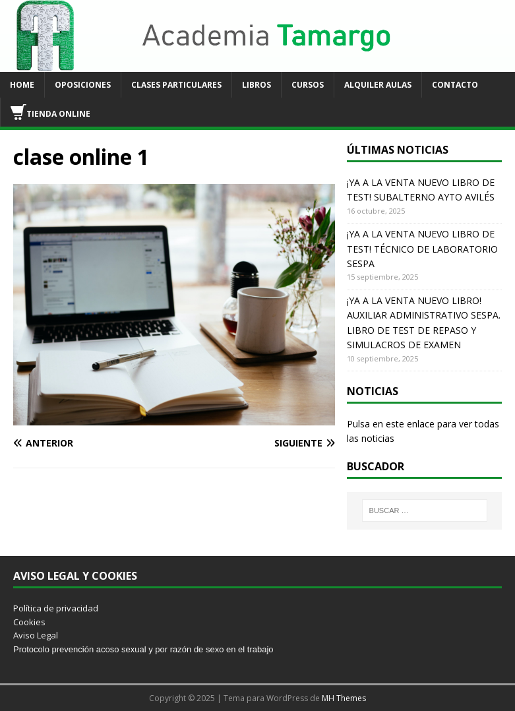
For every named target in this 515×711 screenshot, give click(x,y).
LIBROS (256, 84)
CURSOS (307, 84)
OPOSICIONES (83, 84)
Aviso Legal (35, 635)
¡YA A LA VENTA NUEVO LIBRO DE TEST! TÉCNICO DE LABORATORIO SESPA (422, 249)
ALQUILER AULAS (377, 84)
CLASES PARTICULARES (176, 84)
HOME (22, 84)
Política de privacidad (55, 608)
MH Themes (344, 698)
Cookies (29, 622)
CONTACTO (455, 84)
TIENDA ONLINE (50, 112)
